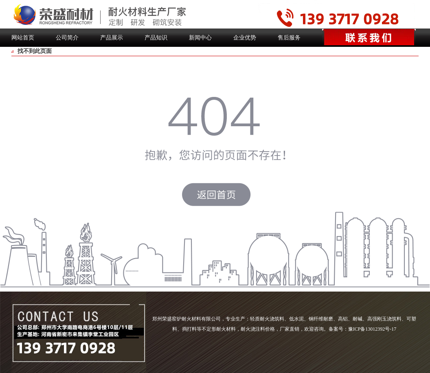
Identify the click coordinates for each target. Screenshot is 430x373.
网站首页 (22, 38)
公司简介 (67, 38)
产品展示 (111, 38)
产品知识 (156, 38)
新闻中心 (200, 38)
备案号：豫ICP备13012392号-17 (363, 329)
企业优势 (244, 38)
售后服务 (289, 38)
